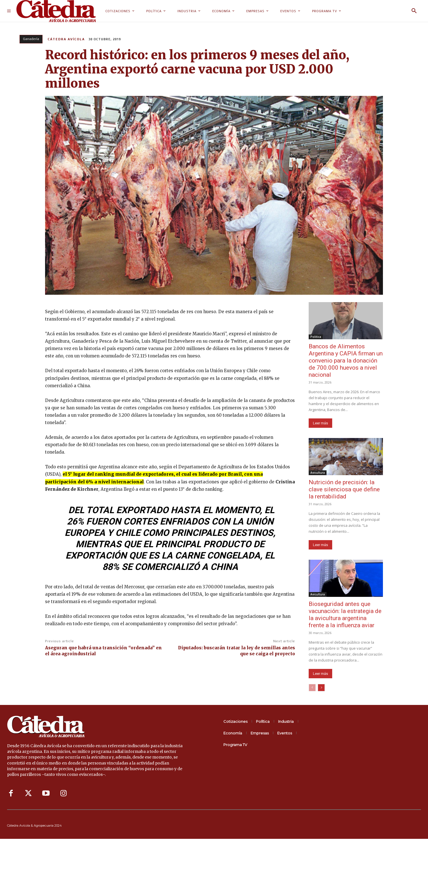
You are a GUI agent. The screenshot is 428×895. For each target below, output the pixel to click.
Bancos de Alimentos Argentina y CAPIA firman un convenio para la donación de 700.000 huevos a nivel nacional (346, 360)
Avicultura (317, 473)
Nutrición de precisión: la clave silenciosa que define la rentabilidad (344, 489)
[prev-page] (312, 687)
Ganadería (31, 39)
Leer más (320, 423)
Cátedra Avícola (66, 39)
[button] (414, 11)
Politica (315, 337)
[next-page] (321, 687)
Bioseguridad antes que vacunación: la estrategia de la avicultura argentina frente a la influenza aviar (345, 615)
